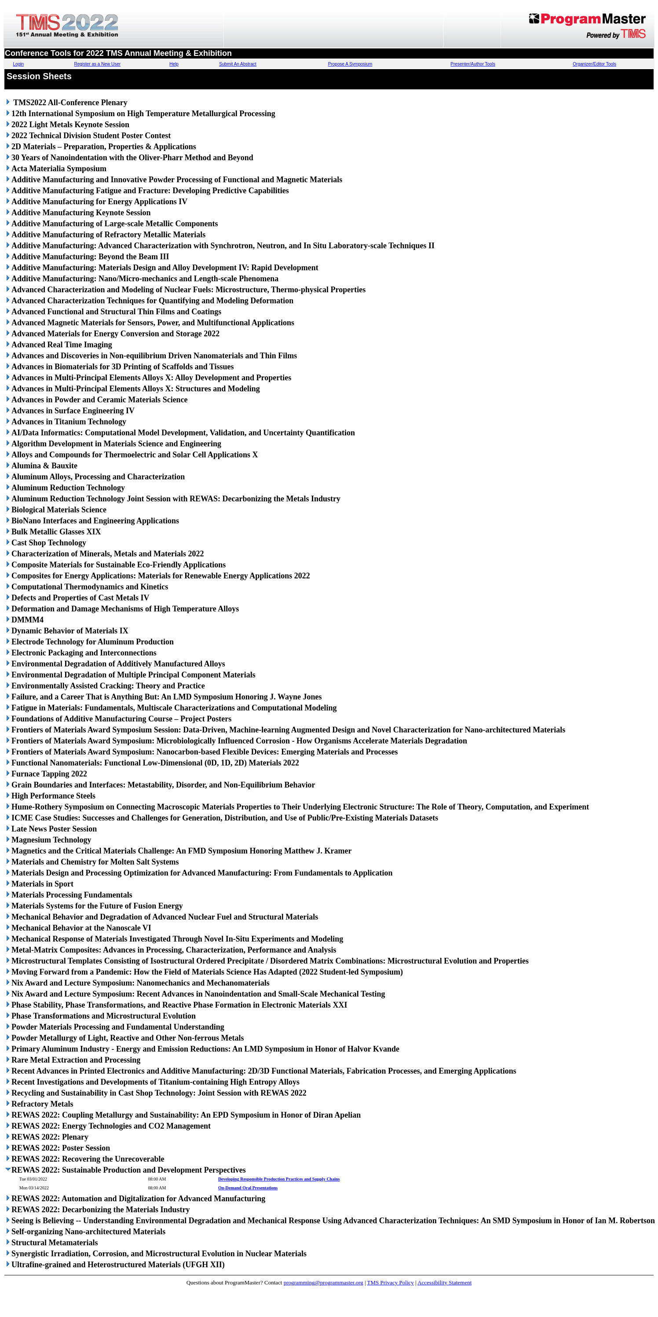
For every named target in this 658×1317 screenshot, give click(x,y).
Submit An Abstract (237, 64)
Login (18, 64)
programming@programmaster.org (323, 1282)
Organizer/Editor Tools (594, 64)
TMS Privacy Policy (390, 1282)
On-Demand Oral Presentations (248, 1187)
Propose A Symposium (350, 64)
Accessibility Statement (444, 1282)
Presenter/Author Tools (472, 64)
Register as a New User (97, 64)
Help (174, 64)
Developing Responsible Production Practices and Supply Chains (279, 1179)
